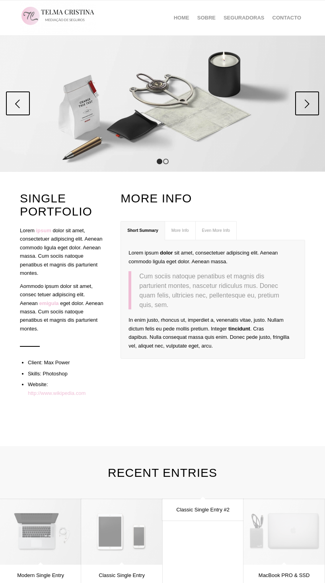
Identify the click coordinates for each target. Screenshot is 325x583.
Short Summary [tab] (142, 230)
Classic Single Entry (122, 575)
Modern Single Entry (40, 575)
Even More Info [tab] (216, 230)
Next (307, 103)
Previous (18, 103)
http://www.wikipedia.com (57, 393)
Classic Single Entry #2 (203, 510)
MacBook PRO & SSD (284, 575)
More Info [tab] (180, 230)
